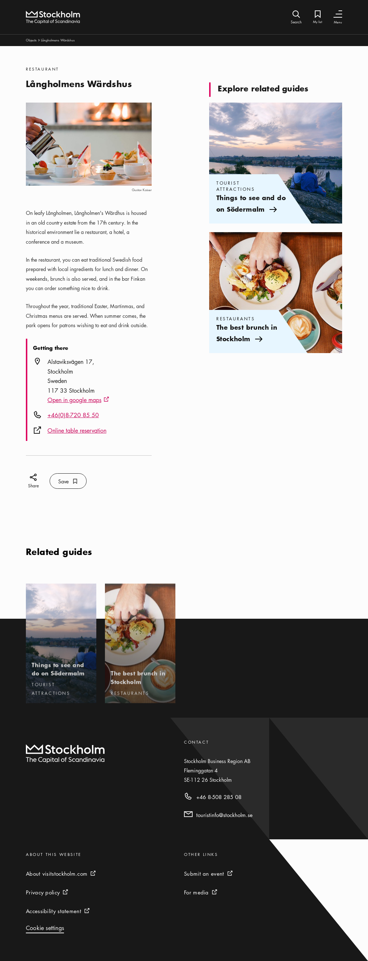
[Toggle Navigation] (338, 14)
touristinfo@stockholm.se (224, 814)
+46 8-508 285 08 (219, 796)
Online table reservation (76, 430)
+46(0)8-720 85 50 (73, 415)
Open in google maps (78, 400)
